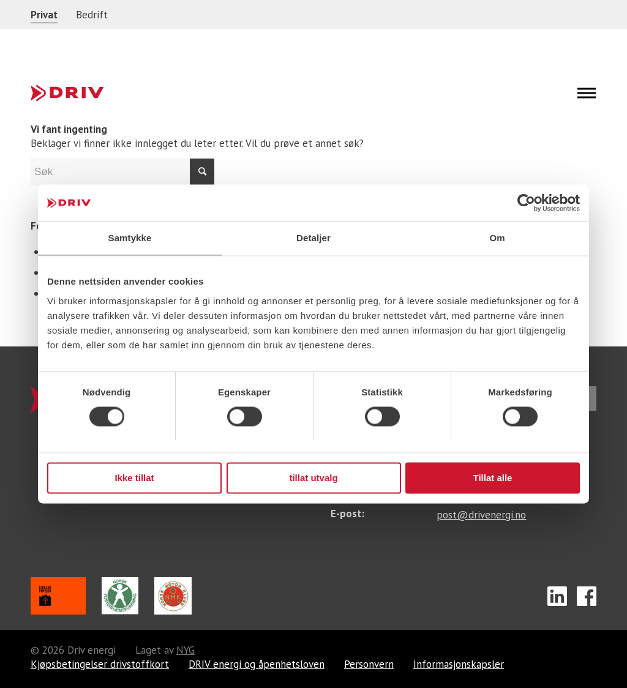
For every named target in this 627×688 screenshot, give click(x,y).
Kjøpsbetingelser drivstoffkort (100, 664)
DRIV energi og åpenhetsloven (257, 664)
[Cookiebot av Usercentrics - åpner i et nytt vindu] (526, 202)
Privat (44, 14)
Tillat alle (492, 478)
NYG (185, 650)
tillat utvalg (313, 478)
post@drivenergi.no (481, 515)
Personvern (369, 664)
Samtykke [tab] (130, 238)
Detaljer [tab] (313, 238)
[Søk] (122, 172)
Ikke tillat (134, 478)
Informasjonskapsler (458, 664)
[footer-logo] (67, 93)
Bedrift (92, 14)
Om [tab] (497, 238)
